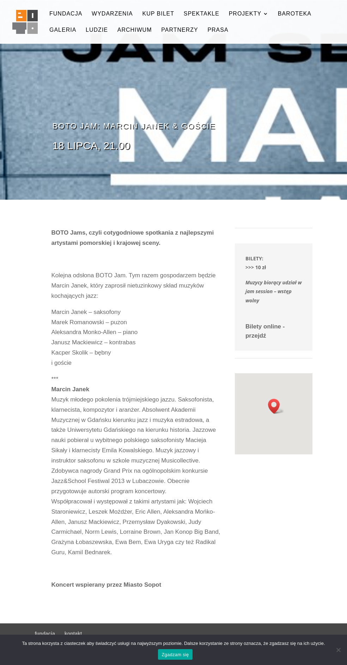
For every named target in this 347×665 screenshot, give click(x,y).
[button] (276, 406)
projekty (245, 14)
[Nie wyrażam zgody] (338, 649)
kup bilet (158, 14)
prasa (217, 30)
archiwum (134, 30)
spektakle (201, 14)
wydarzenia (112, 14)
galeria (62, 30)
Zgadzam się (175, 654)
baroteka (294, 14)
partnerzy (179, 30)
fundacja (65, 14)
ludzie (97, 30)
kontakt (73, 633)
